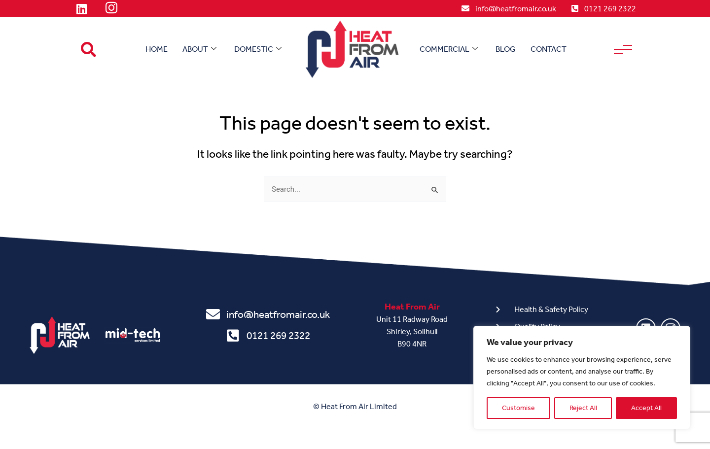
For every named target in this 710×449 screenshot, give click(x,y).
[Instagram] (111, 8)
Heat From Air (412, 306)
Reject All (583, 408)
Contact (549, 49)
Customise (518, 408)
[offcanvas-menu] (623, 49)
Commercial (449, 49)
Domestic (258, 49)
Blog (506, 49)
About (199, 49)
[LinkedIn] (81, 8)
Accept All (646, 408)
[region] (581, 377)
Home (156, 49)
